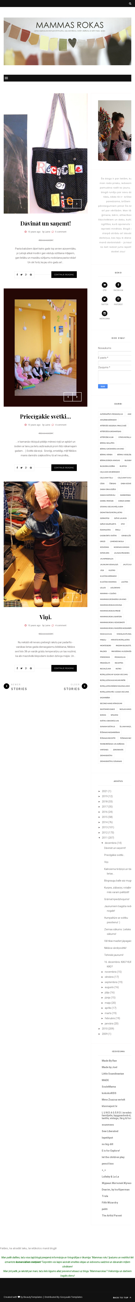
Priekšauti (105, 663)
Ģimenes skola (117, 541)
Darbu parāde (107, 501)
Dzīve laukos (120, 518)
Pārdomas (105, 657)
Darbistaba (125, 495)
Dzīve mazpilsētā (108, 524)
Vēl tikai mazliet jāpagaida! (119, 941)
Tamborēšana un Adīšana (112, 744)
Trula (105, 1196)
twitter (104, 300)
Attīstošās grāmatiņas (110, 431)
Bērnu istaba (106, 454)
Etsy (123, 524)
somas (103, 715)
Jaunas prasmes (121, 553)
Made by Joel (109, 1067)
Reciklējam (105, 669)
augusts (109, 987)
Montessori (105, 645)
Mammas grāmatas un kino (113, 599)
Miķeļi (103, 640)
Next (77, 203)
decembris (111, 843)
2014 (105, 822)
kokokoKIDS (109, 1093)
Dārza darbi (124, 501)
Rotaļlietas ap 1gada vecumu (114, 674)
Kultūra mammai (108, 582)
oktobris (109, 976)
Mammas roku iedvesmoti (112, 622)
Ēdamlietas (105, 530)
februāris (110, 1018)
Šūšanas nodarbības (110, 732)
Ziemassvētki (106, 755)
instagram (104, 315)
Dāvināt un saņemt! (45, 223)
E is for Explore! (111, 1150)
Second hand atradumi (111, 703)
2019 (105, 796)
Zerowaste (118, 750)
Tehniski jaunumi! (113, 955)
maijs (108, 1002)
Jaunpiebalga (106, 559)
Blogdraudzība (107, 466)
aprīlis (108, 1008)
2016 (105, 811)
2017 (105, 806)
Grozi (102, 541)
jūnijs (107, 997)
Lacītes (124, 582)
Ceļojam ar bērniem (110, 472)
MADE (105, 1080)
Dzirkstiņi (104, 518)
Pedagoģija (120, 657)
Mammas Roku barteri (111, 616)
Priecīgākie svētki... (45, 416)
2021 (105, 791)
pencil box (108, 1163)
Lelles (103, 588)
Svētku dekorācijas (109, 721)
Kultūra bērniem (108, 576)
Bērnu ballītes (107, 443)
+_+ (104, 1170)
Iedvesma (104, 547)
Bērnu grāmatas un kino (112, 449)
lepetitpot (107, 1137)
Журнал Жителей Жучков (117, 1183)
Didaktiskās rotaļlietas (111, 512)
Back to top (122, 1297)
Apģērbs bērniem (108, 420)
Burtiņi (123, 466)
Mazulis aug (106, 634)
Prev (68, 203)
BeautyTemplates (33, 1296)
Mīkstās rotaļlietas (120, 640)
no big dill (107, 1144)
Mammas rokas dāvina (111, 605)
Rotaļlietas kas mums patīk (113, 680)
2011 (105, 837)
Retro (118, 669)
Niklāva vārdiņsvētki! (115, 948)
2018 (105, 801)
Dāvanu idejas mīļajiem (111, 507)
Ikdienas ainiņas (121, 547)
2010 (105, 1028)
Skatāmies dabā (107, 709)
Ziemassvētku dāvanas (111, 761)
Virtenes (104, 750)
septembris (111, 982)
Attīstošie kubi (107, 437)
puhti (105, 1209)
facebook (118, 286)
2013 (105, 827)
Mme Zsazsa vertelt (113, 1099)
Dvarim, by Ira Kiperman (116, 1189)
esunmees (108, 1124)
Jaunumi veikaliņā (109, 564)
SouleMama (109, 1086)
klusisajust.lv (109, 1106)
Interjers (104, 553)
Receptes (119, 663)
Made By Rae (109, 1060)
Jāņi (102, 570)
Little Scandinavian (113, 1073)
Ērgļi (117, 530)
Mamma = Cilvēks (108, 593)
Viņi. (46, 617)
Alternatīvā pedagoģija (111, 414)
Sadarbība (105, 698)
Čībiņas (112, 483)
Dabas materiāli (107, 495)
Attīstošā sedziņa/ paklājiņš (113, 426)
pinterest (118, 300)
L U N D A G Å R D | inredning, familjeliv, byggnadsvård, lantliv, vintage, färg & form (118, 1115)
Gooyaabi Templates (71, 1296)
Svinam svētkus (107, 726)
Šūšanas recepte (107, 738)
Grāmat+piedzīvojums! (116, 899)
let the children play (113, 1157)
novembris (111, 971)
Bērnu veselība (124, 454)
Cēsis (102, 483)
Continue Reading (64, 274)
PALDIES (103, 651)
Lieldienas (115, 588)
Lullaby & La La (110, 1176)
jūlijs (107, 992)
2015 (105, 817)
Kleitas (112, 570)
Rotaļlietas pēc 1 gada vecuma (114, 692)
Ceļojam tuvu (124, 478)
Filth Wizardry (110, 1202)
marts (108, 1013)
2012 (105, 832)
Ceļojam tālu (106, 478)
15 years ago (34, 232)
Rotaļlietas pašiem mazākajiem (115, 686)
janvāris (109, 1023)
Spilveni (114, 715)
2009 (105, 1033)
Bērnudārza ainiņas (110, 460)
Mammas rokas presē (110, 611)
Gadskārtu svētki (108, 535)
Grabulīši (126, 535)
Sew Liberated (110, 1131)
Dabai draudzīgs (108, 489)
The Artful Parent (112, 1215)
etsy (104, 286)
